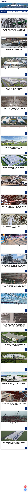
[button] (3, 10)
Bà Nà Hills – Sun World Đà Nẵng (14, 49)
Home (2, 14)
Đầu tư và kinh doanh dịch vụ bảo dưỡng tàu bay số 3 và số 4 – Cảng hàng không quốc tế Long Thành (14, 30)
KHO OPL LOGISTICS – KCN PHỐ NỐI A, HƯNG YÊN (14, 304)
